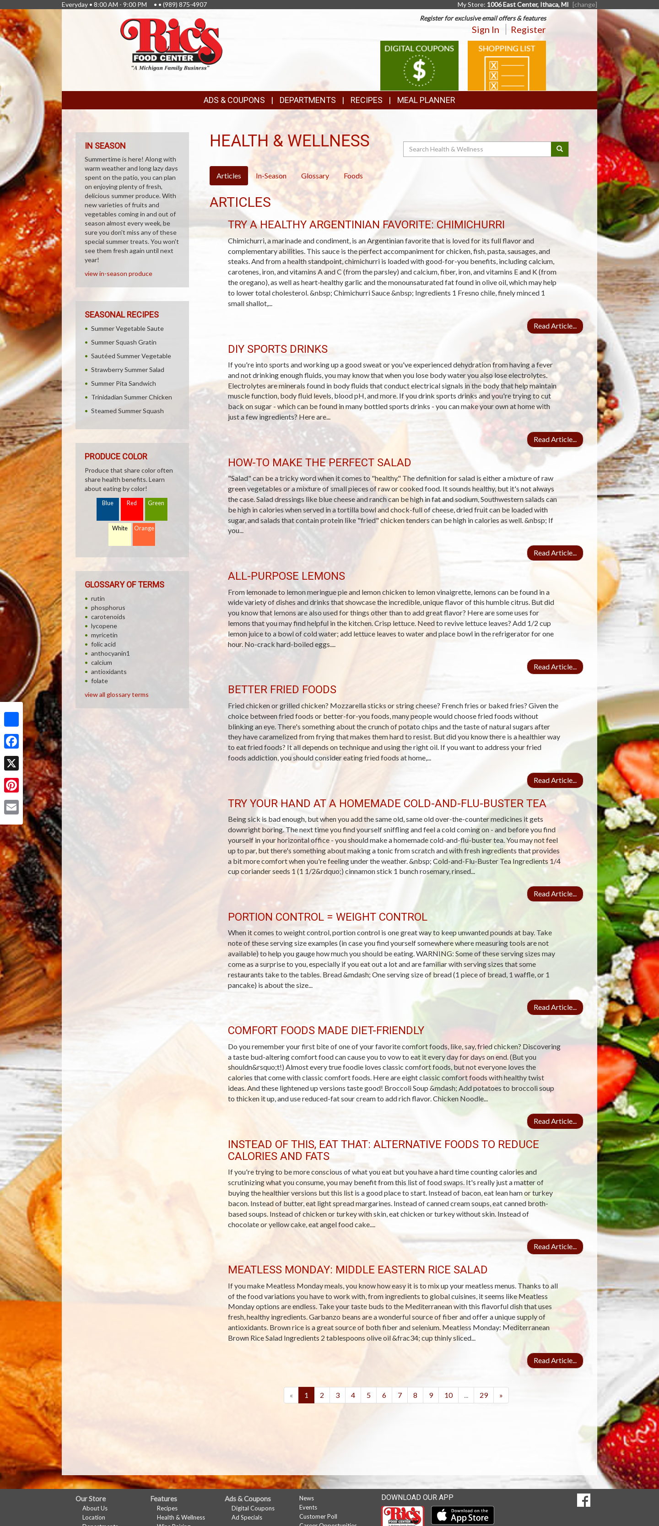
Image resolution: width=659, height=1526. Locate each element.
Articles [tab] (228, 175)
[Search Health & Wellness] (477, 149)
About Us (95, 1508)
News (306, 1498)
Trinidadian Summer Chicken (131, 397)
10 (448, 1395)
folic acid (103, 644)
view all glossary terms (117, 694)
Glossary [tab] (315, 175)
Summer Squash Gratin (124, 342)
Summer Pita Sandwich (123, 383)
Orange (144, 528)
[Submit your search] (560, 149)
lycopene (104, 626)
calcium (101, 662)
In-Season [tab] (271, 175)
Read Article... (555, 325)
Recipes (367, 100)
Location (93, 1517)
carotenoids (108, 616)
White (120, 528)
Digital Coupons (253, 1508)
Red (132, 503)
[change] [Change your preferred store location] (585, 4)
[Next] (501, 1395)
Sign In (485, 29)
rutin (98, 598)
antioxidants (109, 671)
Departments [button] (308, 100)
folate (99, 681)
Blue (107, 503)
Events (308, 1507)
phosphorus (108, 607)
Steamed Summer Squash (127, 411)
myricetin (104, 635)
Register (528, 29)
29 (484, 1395)
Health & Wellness (181, 1517)
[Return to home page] (171, 44)
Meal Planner (426, 100)
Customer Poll (318, 1516)
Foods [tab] (353, 175)
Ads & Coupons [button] (234, 100)
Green (156, 503)
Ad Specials (247, 1517)
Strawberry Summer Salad (127, 369)
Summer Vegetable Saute (127, 328)
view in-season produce (118, 273)
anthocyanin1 (110, 653)
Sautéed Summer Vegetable (131, 356)
